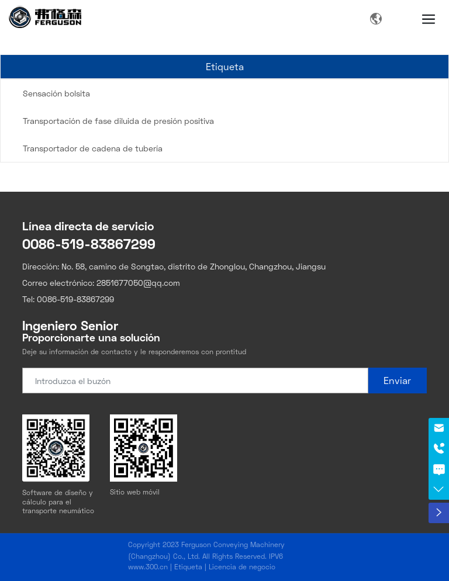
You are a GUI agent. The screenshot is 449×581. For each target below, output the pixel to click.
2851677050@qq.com (138, 283)
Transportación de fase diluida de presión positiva (118, 121)
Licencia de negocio (242, 566)
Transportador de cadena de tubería (93, 148)
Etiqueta (188, 566)
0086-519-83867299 (89, 243)
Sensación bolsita (56, 93)
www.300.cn (148, 566)
